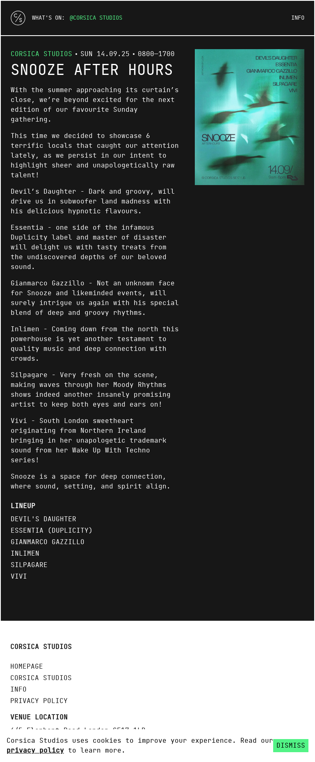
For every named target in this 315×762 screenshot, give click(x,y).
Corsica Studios (97, 18)
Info (297, 18)
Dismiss (290, 745)
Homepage (26, 666)
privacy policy (35, 750)
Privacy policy (39, 701)
